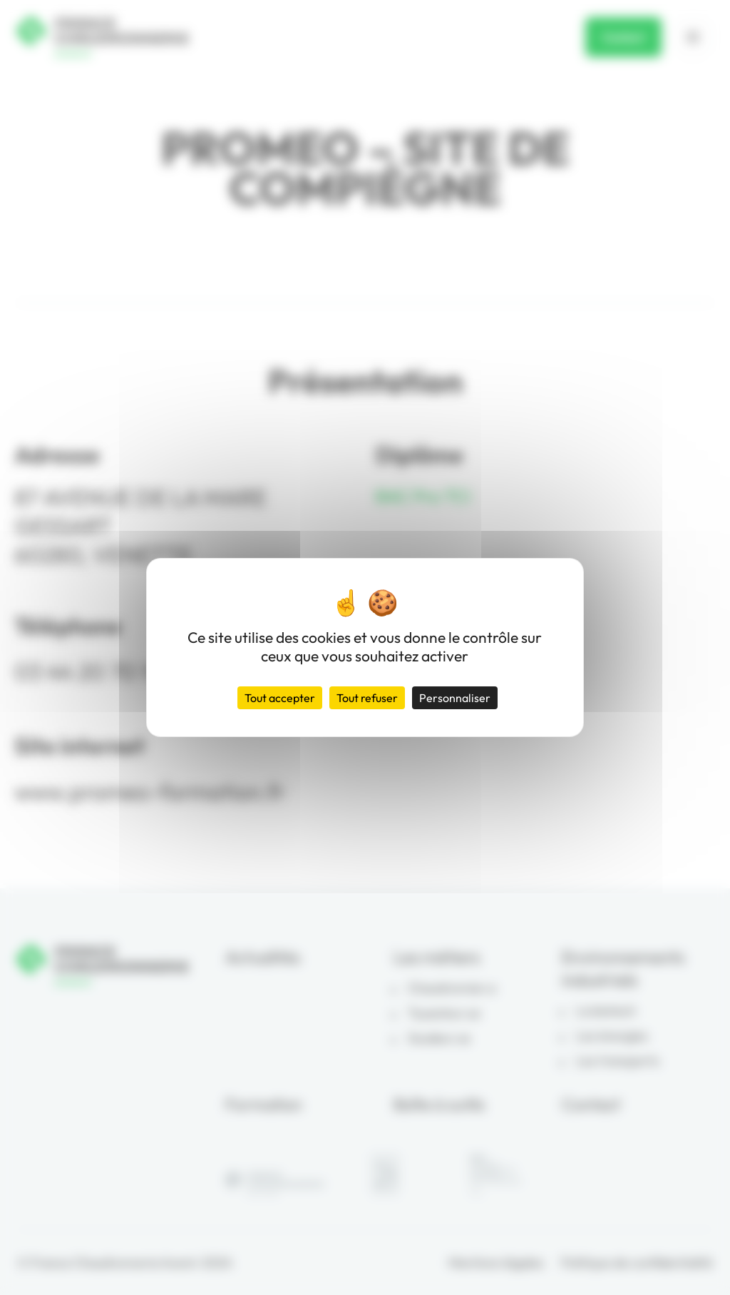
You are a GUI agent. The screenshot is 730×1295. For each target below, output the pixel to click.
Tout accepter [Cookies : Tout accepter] (280, 698)
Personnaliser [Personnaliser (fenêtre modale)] (454, 698)
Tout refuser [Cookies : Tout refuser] (367, 698)
